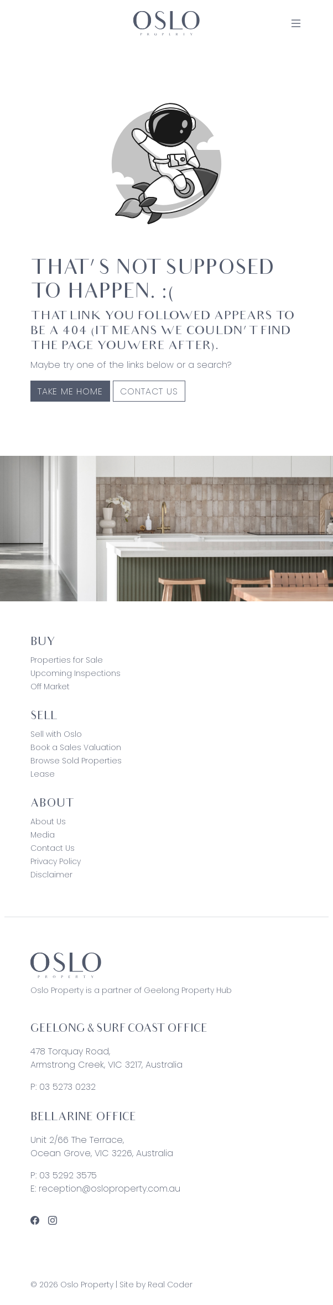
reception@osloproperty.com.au (109, 1188)
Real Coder (170, 1284)
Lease (42, 773)
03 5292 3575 (68, 1175)
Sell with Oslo (56, 734)
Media (42, 834)
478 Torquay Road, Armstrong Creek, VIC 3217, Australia (106, 1058)
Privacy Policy (55, 861)
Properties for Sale (66, 660)
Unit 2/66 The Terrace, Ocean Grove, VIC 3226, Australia (101, 1147)
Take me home (70, 391)
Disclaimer (51, 874)
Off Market (50, 686)
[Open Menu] (296, 23)
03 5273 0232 (67, 1086)
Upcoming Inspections (75, 673)
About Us (48, 821)
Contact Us (149, 391)
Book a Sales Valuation (75, 747)
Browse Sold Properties (76, 760)
